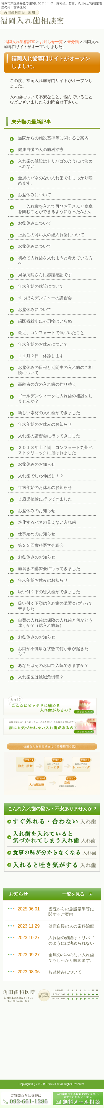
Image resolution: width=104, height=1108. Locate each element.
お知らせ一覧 (51, 41)
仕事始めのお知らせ (36, 533)
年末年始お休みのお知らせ (43, 580)
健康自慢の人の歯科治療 (41, 149)
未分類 (73, 41)
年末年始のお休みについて (43, 344)
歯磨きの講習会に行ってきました (49, 568)
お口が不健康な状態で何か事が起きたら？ (53, 651)
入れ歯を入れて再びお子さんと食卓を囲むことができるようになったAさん (55, 209)
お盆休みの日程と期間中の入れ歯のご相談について (55, 370)
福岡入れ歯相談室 (19, 41)
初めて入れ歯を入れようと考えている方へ (55, 260)
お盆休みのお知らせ (36, 464)
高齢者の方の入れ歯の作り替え (47, 384)
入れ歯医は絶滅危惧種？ (41, 677)
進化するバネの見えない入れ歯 (47, 522)
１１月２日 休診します (41, 355)
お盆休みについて (34, 194)
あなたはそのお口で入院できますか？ (53, 665)
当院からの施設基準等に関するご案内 (53, 137)
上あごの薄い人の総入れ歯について (51, 234)
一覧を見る (73, 894)
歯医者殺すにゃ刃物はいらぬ (45, 321)
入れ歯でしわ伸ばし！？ (41, 475)
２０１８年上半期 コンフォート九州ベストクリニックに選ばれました (55, 450)
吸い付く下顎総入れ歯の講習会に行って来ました (55, 606)
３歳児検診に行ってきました (45, 499)
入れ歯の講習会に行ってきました (49, 435)
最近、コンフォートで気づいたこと (51, 332)
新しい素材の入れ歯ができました (49, 412)
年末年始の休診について (41, 286)
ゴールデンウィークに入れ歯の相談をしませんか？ (55, 398)
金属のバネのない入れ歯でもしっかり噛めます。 (55, 180)
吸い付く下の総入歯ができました (49, 591)
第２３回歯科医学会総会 (41, 545)
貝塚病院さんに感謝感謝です (45, 274)
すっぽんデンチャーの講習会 (45, 297)
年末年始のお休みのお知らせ (45, 424)
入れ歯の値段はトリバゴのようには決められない (55, 164)
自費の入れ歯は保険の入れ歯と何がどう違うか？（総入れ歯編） (55, 623)
